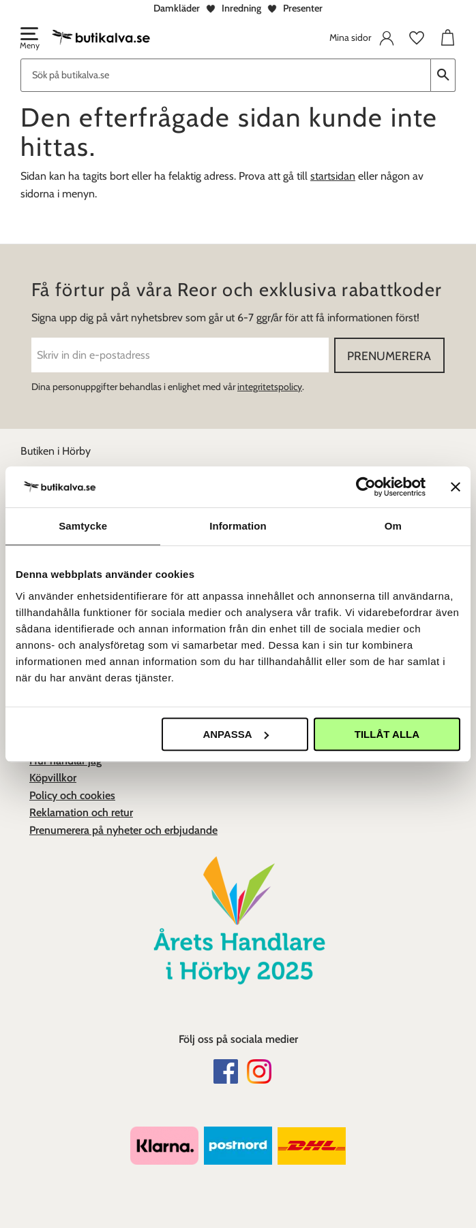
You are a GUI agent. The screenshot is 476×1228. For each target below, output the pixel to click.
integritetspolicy (269, 387)
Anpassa (235, 734)
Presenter (303, 8)
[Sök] (443, 75)
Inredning (241, 8)
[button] (29, 39)
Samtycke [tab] (83, 526)
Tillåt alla (387, 734)
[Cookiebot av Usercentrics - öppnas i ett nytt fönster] (366, 486)
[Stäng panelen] (455, 486)
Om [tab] (393, 526)
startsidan (332, 175)
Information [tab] (238, 526)
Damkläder (176, 8)
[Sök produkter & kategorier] (225, 75)
